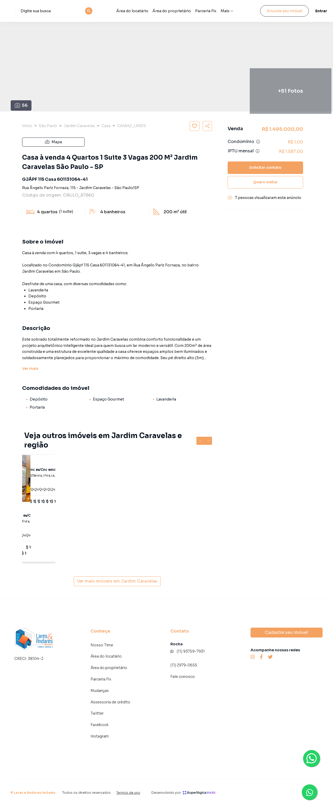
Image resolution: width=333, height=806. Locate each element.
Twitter (97, 713)
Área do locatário (155, 11)
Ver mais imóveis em (117, 581)
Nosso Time (102, 645)
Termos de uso (128, 793)
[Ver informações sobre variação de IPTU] (257, 151)
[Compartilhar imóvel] (207, 126)
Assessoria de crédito (110, 702)
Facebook (99, 724)
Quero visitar (265, 182)
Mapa (53, 142)
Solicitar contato (265, 167)
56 (21, 105)
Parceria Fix (224, 11)
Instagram (100, 736)
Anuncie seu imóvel (280, 11)
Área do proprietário (190, 11)
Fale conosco (182, 676)
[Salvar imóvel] (195, 126)
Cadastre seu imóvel (286, 632)
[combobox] (86, 11)
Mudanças (100, 690)
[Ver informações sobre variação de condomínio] (258, 141)
